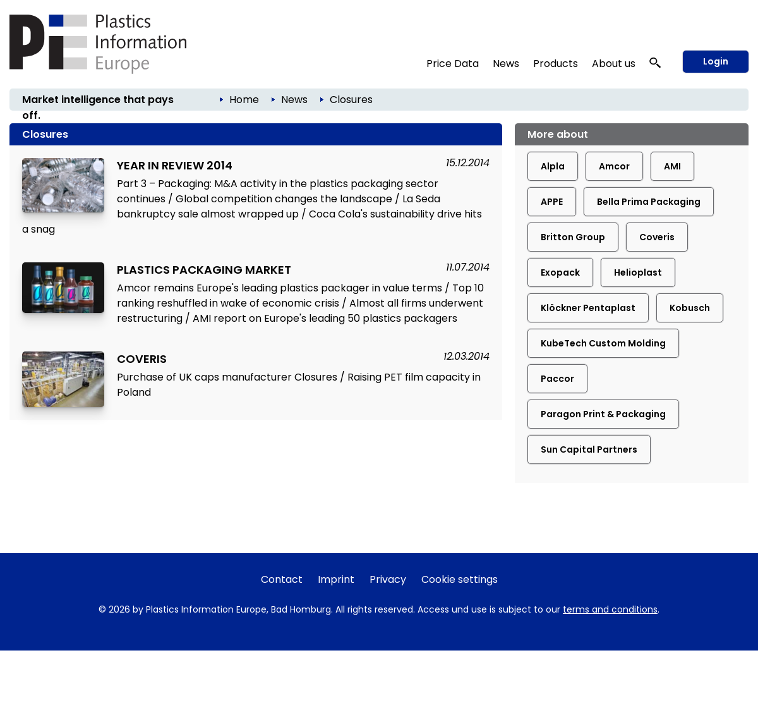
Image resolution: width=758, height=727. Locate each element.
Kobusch (690, 308)
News (506, 63)
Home (244, 99)
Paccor (557, 378)
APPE (552, 201)
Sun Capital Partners (589, 449)
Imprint (336, 579)
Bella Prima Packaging (649, 201)
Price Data (452, 63)
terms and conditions (610, 609)
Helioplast (638, 272)
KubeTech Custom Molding (603, 343)
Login (715, 61)
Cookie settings (459, 579)
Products (555, 63)
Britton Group (573, 237)
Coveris (657, 237)
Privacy (388, 579)
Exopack (560, 272)
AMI (672, 166)
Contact (282, 579)
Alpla (553, 166)
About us (613, 63)
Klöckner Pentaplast (588, 308)
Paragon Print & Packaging (603, 414)
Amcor (614, 166)
